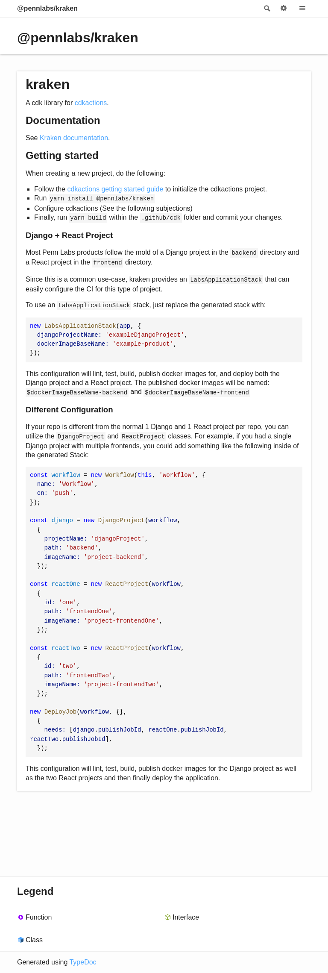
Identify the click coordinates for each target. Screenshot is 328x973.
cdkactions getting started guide (115, 189)
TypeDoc (82, 962)
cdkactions (91, 102)
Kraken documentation (74, 137)
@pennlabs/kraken (47, 8)
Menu (302, 8)
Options (283, 8)
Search (266, 8)
